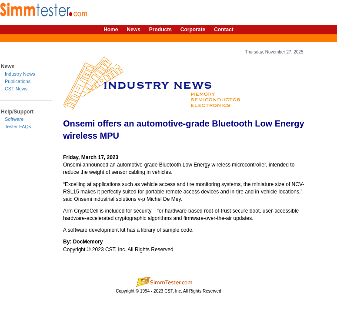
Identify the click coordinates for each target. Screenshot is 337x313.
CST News (16, 88)
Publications (17, 81)
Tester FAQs (18, 126)
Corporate (192, 30)
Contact (224, 30)
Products (160, 30)
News (133, 30)
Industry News (20, 74)
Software (14, 119)
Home (110, 30)
